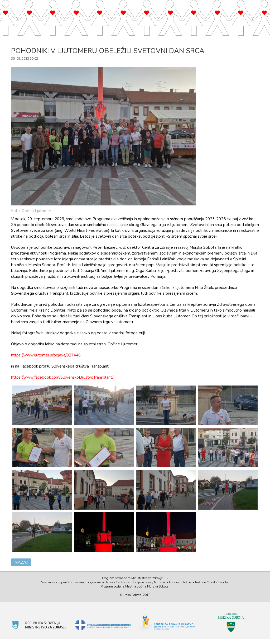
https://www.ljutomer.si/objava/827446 (46, 355)
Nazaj (21, 562)
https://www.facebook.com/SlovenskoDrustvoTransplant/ (62, 377)
